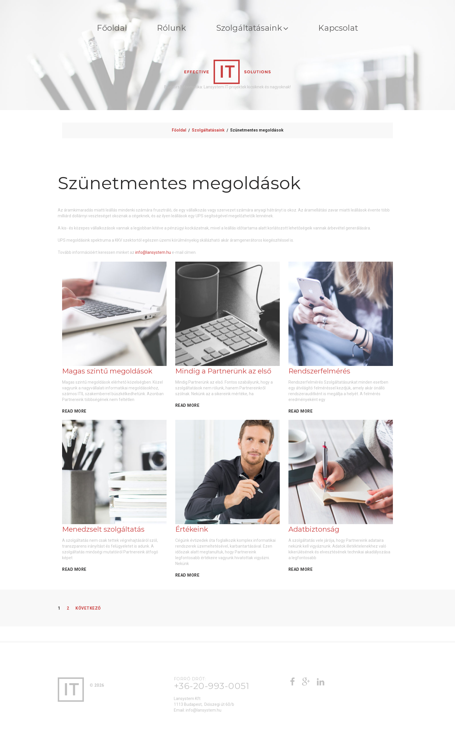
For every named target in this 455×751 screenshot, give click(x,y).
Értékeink (191, 530)
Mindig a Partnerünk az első (223, 372)
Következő (88, 609)
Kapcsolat (347, 28)
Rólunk (166, 28)
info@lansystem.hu (153, 253)
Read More (74, 412)
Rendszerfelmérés (319, 372)
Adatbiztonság (313, 530)
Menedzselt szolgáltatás (103, 530)
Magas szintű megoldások (107, 372)
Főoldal (102, 28)
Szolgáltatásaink (254, 28)
